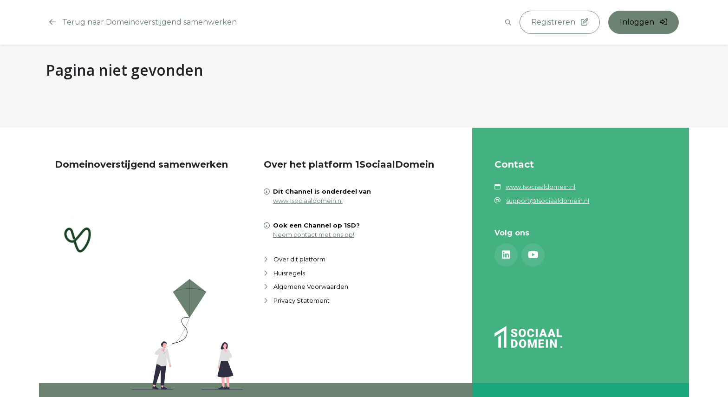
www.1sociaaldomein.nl (308, 200)
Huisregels (289, 273)
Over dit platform (299, 259)
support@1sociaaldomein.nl (547, 200)
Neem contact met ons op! (313, 234)
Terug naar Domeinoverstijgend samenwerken (143, 22)
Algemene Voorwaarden (310, 286)
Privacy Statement (301, 300)
